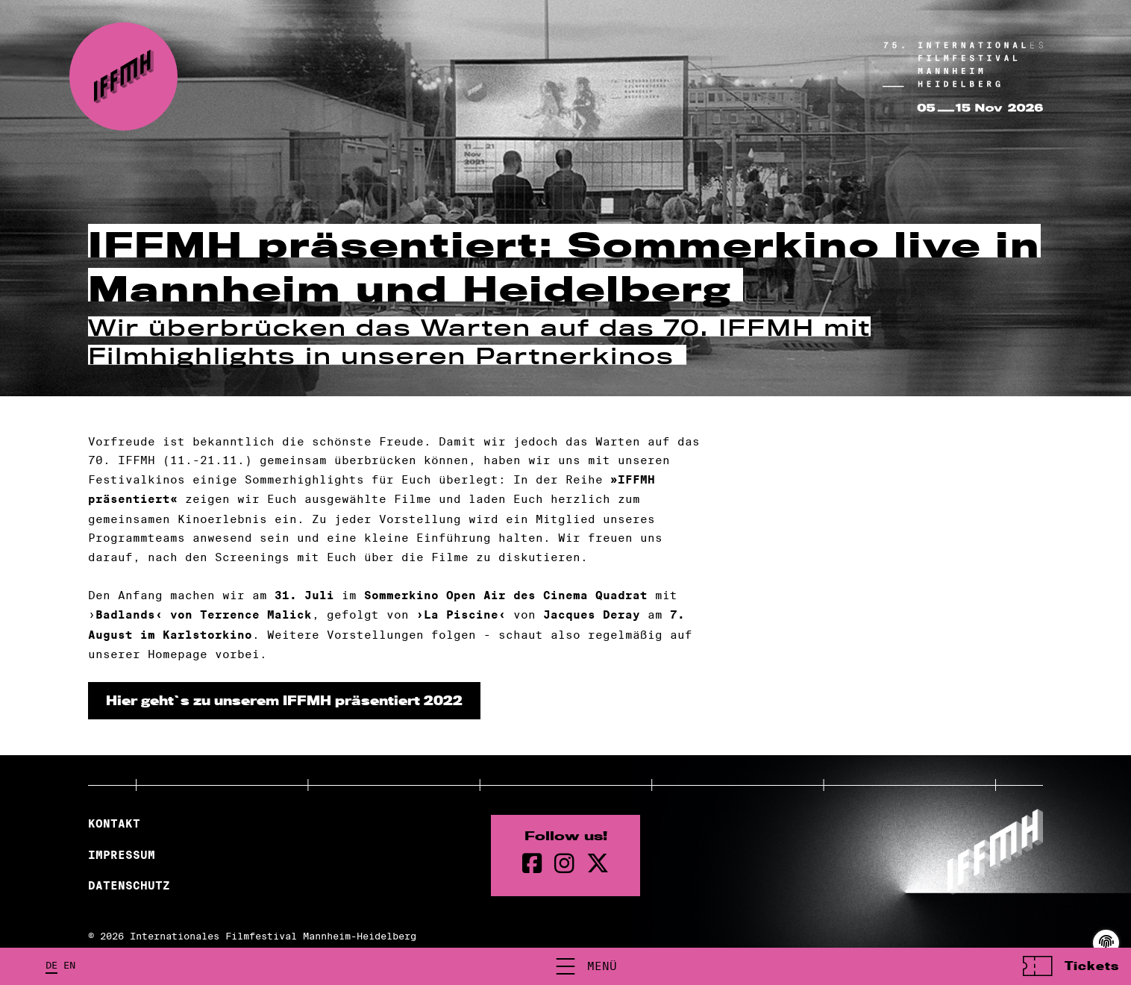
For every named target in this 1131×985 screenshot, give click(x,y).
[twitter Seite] (597, 863)
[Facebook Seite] (532, 863)
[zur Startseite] (123, 76)
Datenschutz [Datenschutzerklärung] (129, 885)
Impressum (121, 855)
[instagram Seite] (564, 863)
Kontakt (114, 824)
